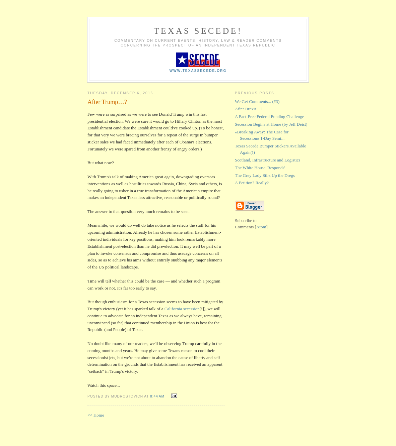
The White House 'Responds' (260, 167)
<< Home (95, 415)
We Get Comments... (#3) (257, 101)
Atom (261, 226)
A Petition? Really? (252, 182)
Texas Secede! (198, 31)
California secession (182, 308)
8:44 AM (158, 396)
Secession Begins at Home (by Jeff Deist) (271, 124)
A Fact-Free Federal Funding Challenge (269, 116)
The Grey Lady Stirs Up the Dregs (265, 175)
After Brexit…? (248, 108)
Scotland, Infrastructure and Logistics (268, 159)
